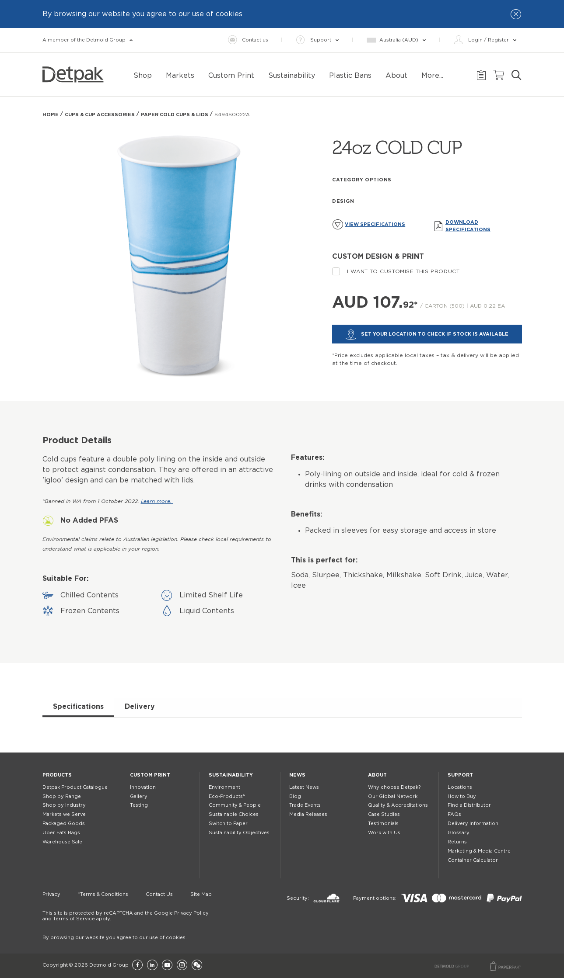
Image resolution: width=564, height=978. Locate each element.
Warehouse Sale (62, 841)
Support (460, 775)
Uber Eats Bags (61, 832)
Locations (460, 787)
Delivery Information (473, 823)
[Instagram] (182, 965)
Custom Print (150, 775)
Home (50, 114)
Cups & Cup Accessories (100, 114)
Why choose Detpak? (394, 787)
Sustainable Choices (234, 814)
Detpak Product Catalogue (75, 787)
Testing (139, 805)
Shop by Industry (64, 805)
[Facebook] (137, 965)
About (377, 775)
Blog (295, 796)
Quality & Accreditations (398, 805)
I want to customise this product (395, 271)
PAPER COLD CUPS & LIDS (174, 114)
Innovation (143, 787)
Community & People (235, 805)
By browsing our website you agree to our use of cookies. (114, 937)
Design (343, 201)
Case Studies (384, 814)
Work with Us (384, 832)
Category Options (362, 179)
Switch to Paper (228, 823)
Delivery (140, 706)
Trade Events (305, 805)
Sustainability (231, 775)
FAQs (454, 814)
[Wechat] (197, 965)
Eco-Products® (227, 796)
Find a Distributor (469, 805)
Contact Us (159, 894)
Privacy (51, 894)
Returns (457, 841)
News (297, 775)
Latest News (304, 787)
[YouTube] (167, 965)
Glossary (458, 832)
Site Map (201, 894)
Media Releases (308, 814)
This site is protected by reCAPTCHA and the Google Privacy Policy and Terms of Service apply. (125, 916)
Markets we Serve (64, 814)
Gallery (138, 796)
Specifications (78, 706)
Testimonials (383, 823)
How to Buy (462, 796)
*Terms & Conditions (103, 894)
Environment (224, 787)
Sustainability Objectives (239, 832)
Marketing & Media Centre (479, 851)
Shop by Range (61, 796)
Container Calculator (473, 860)
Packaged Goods (63, 823)
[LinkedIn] (152, 965)
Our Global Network (392, 796)
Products (57, 775)
